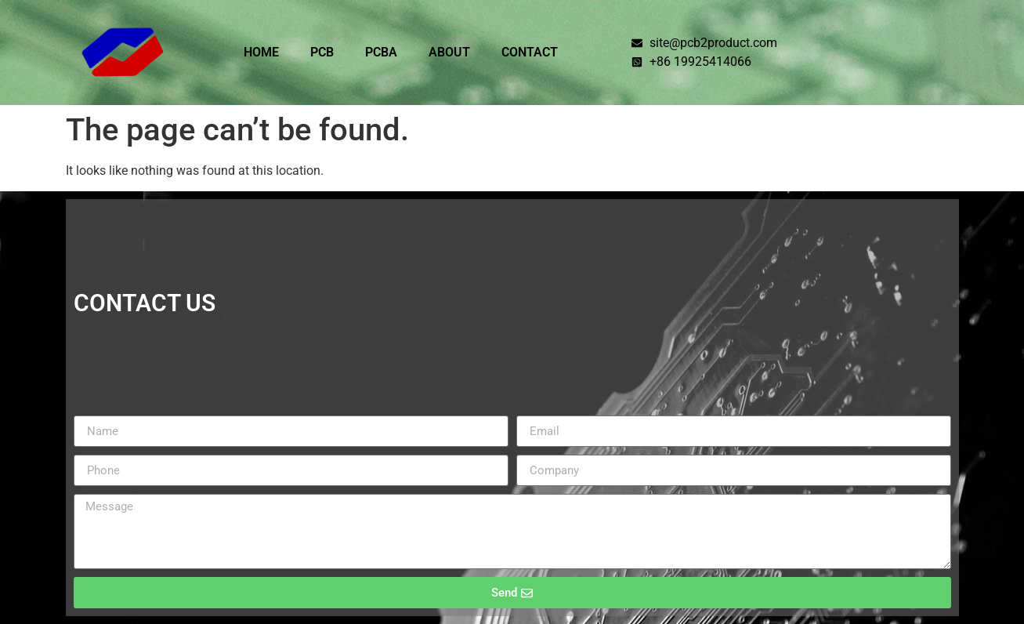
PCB (322, 52)
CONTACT (529, 52)
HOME (261, 52)
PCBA (381, 52)
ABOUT (449, 52)
